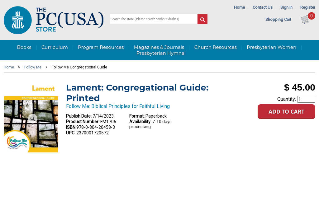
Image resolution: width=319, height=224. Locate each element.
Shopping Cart (278, 19)
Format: (137, 116)
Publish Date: (79, 116)
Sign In (286, 7)
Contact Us (263, 7)
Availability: (140, 121)
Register (307, 7)
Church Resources (215, 47)
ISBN (70, 127)
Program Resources (101, 47)
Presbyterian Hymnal (161, 53)
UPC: (70, 132)
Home (239, 7)
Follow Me (32, 67)
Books (24, 47)
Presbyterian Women (271, 47)
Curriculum (54, 47)
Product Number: (82, 121)
